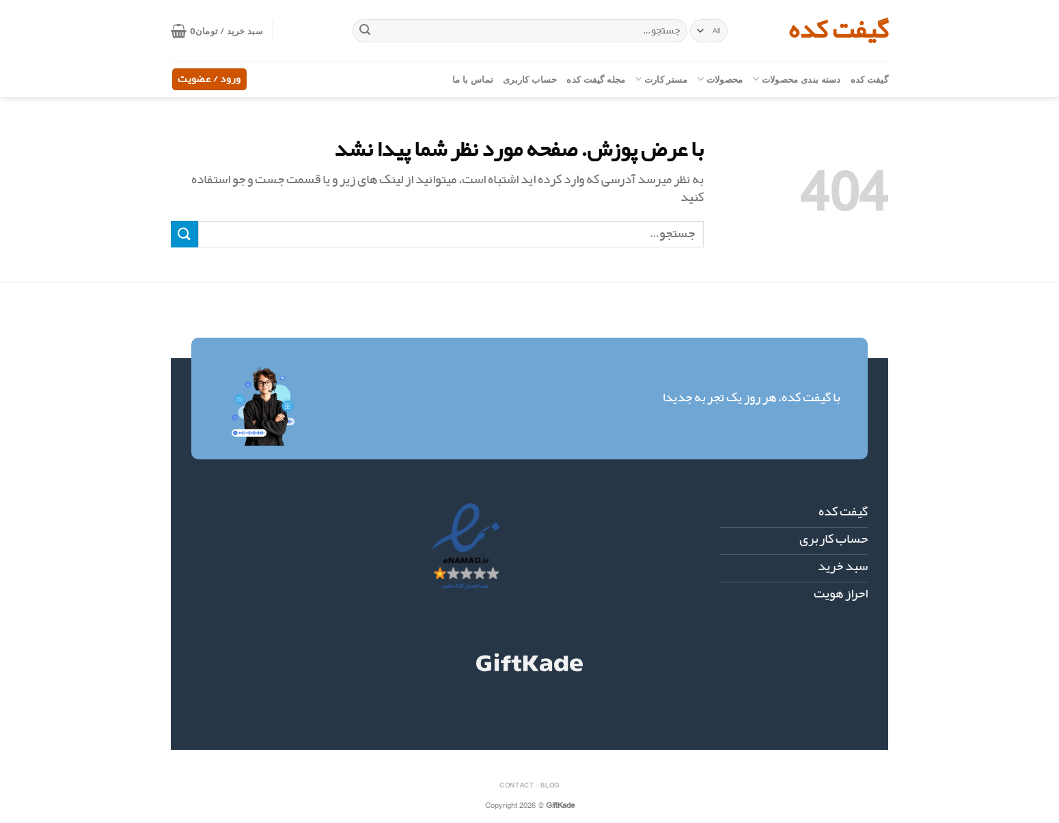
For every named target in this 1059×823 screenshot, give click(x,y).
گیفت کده (838, 31)
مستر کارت (661, 78)
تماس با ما (472, 79)
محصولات (720, 78)
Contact (516, 785)
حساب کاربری (530, 79)
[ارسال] (364, 30)
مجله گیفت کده (595, 79)
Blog (549, 785)
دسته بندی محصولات (796, 78)
